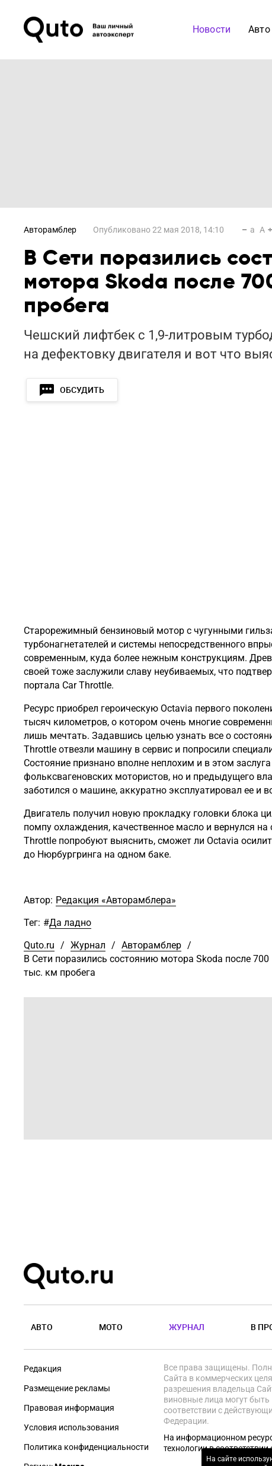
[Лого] (80, 30)
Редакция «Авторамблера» (116, 900)
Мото (111, 1326)
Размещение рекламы (67, 1388)
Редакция (43, 1368)
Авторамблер (50, 230)
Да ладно (70, 922)
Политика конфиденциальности (86, 1447)
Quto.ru (39, 945)
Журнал (88, 945)
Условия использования (71, 1427)
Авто (42, 1326)
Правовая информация (69, 1408)
